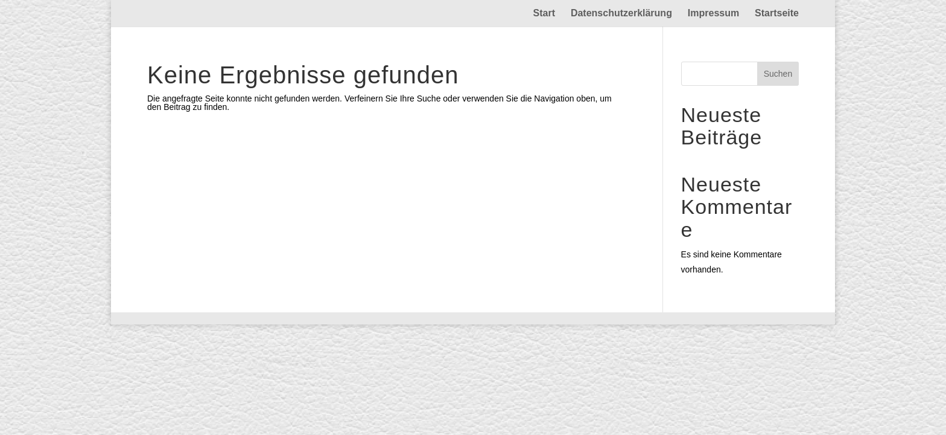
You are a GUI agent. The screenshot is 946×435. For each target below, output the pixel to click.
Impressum (713, 13)
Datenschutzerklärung (621, 13)
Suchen (778, 74)
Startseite (777, 13)
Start (544, 13)
